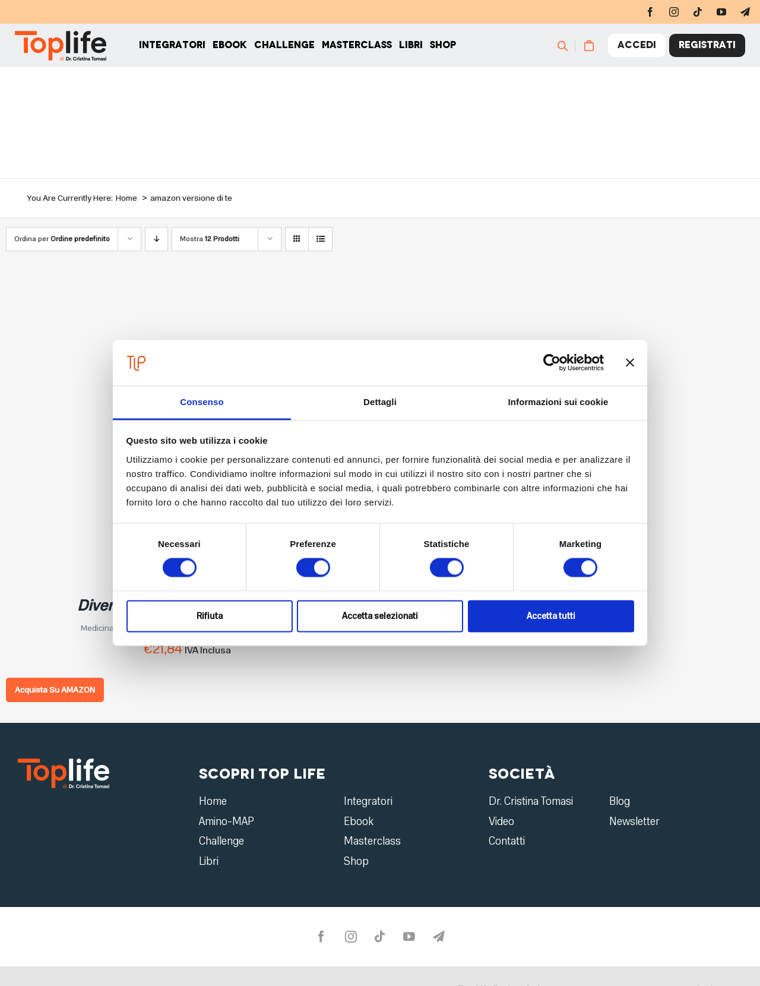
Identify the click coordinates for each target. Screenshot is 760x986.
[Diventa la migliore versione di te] (154, 294)
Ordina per (62, 239)
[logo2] (63, 762)
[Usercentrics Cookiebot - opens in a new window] (552, 363)
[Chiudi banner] (630, 363)
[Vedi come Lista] (320, 239)
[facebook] (650, 12)
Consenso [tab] (201, 402)
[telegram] (745, 12)
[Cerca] (571, 53)
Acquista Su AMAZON (55, 690)
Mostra (209, 239)
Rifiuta (210, 616)
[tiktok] (698, 12)
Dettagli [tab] (380, 402)
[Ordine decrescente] (156, 239)
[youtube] (721, 12)
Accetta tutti (551, 616)
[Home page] (57, 53)
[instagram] (674, 12)
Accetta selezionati (380, 616)
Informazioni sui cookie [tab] (558, 402)
